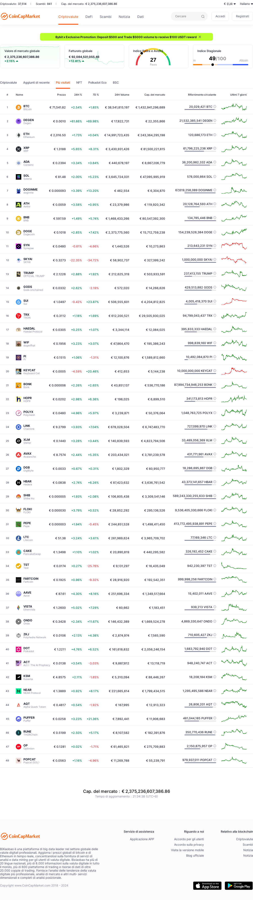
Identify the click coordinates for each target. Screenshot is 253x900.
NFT (79, 82)
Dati (140, 17)
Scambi (106, 17)
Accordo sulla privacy (189, 844)
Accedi (220, 16)
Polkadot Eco (97, 82)
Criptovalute (68, 17)
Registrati (242, 16)
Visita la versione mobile (187, 850)
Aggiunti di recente (36, 82)
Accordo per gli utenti (189, 839)
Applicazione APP (142, 839)
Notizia (124, 17)
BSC (116, 82)
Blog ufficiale (195, 855)
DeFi (89, 17)
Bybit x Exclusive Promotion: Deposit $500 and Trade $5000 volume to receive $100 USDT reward (126, 37)
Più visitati (63, 82)
